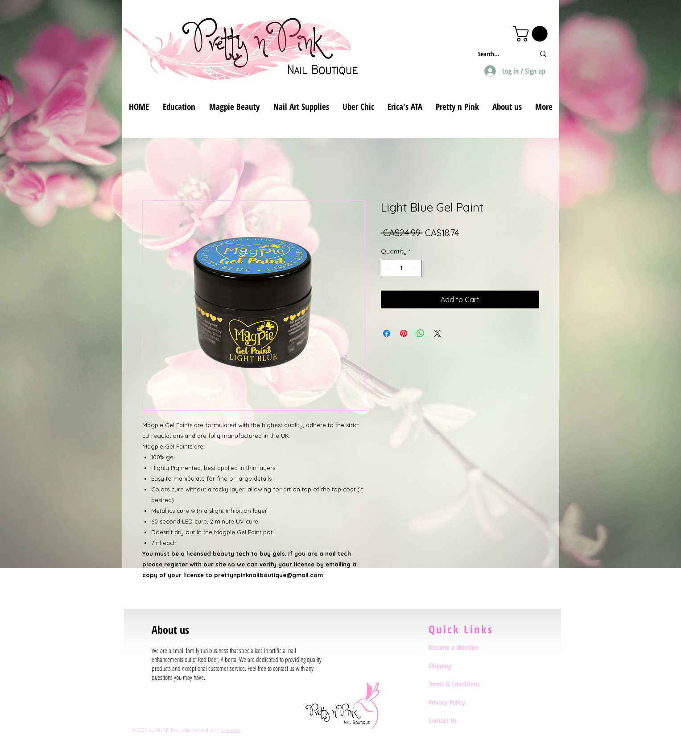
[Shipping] (460, 665)
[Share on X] (437, 333)
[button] (532, 34)
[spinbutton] (401, 268)
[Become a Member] (460, 647)
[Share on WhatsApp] (420, 333)
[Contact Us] (460, 720)
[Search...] (499, 54)
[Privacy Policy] (460, 702)
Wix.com (230, 730)
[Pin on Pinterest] (403, 333)
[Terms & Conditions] (460, 684)
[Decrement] (387, 268)
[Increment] (415, 268)
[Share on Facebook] (386, 333)
